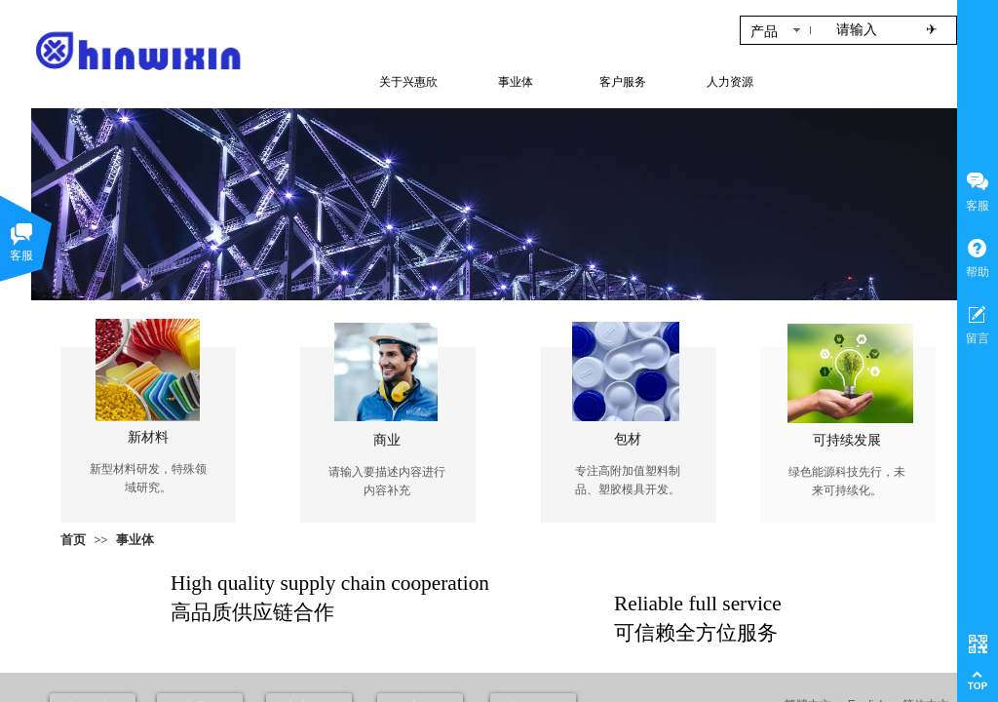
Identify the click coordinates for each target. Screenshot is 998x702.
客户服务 (622, 82)
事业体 (135, 539)
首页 (73, 539)
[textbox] (867, 30)
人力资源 (730, 82)
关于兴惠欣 (408, 82)
